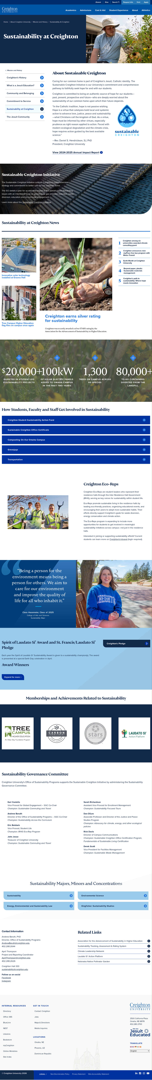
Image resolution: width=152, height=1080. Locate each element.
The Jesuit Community (18, 117)
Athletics (146, 10)
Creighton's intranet (119, 539)
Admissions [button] (85, 10)
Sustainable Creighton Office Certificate (28, 429)
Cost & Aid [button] (100, 10)
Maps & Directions (42, 1022)
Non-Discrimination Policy (60, 1074)
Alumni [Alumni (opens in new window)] (98, 2)
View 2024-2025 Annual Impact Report (75, 152)
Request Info (128, 2)
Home (6, 22)
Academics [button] (71, 10)
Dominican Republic (43, 1054)
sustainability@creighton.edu (15, 969)
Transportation (15, 459)
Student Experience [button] (118, 10)
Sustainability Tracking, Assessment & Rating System (102, 946)
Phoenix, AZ (40, 1048)
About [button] (135, 10)
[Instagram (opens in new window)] (144, 1073)
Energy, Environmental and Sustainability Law (29, 906)
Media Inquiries (41, 1028)
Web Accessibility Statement (98, 1074)
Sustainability (14, 895)
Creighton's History (16, 77)
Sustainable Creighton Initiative (36, 202)
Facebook (6, 977)
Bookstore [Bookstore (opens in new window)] (7, 1039)
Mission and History (40, 22)
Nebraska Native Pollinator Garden (94, 961)
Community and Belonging (20, 93)
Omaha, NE (39, 1042)
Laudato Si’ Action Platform (90, 956)
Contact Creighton (42, 1011)
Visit (138, 2)
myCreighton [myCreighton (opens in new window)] (8, 1045)
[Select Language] (140, 1051)
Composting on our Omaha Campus (26, 439)
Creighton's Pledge (116, 643)
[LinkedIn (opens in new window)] (136, 1073)
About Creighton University (20, 22)
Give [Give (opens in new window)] (106, 2)
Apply (146, 2)
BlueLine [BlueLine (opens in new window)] (7, 1022)
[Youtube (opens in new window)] (148, 1073)
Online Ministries (10, 1051)
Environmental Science (92, 895)
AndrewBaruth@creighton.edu (16, 943)
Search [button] (114, 2)
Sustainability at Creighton (20, 109)
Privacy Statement (78, 1074)
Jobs (36, 1017)
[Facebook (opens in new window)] (140, 1073)
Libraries (6, 1034)
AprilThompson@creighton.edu (16, 958)
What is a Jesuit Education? (20, 85)
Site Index (7, 1057)
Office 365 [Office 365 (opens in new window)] (7, 1017)
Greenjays (13, 449)
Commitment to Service (19, 101)
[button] (13, 677)
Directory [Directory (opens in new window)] (7, 1011)
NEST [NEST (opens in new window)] (5, 1028)
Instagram (6, 981)
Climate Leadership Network (91, 951)
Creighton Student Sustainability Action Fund (31, 420)
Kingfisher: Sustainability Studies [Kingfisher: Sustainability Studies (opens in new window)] (97, 906)
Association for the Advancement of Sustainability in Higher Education (110, 941)
